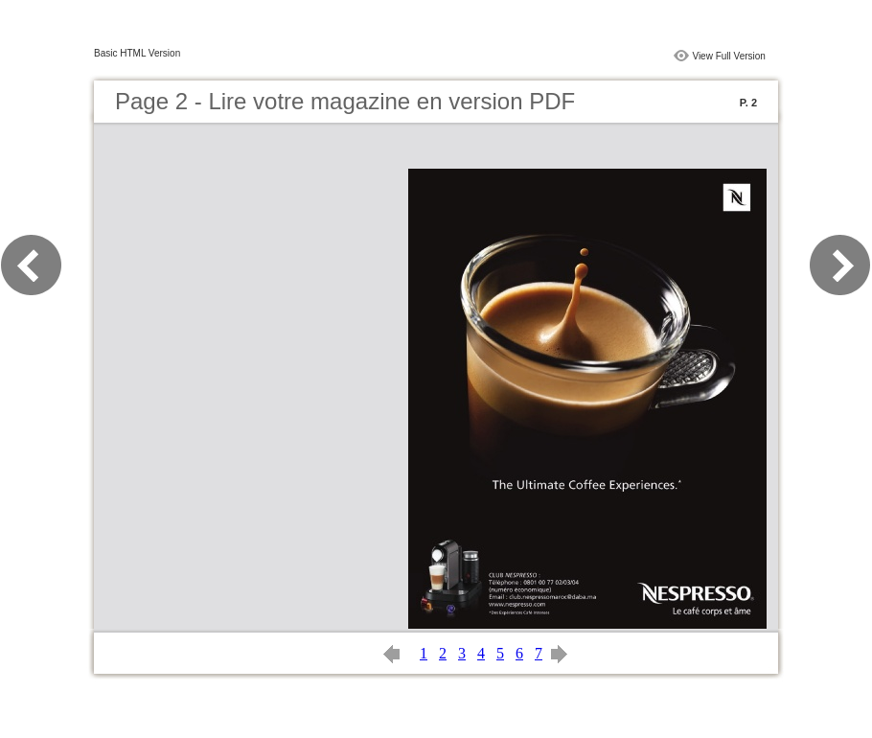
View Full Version (729, 56)
